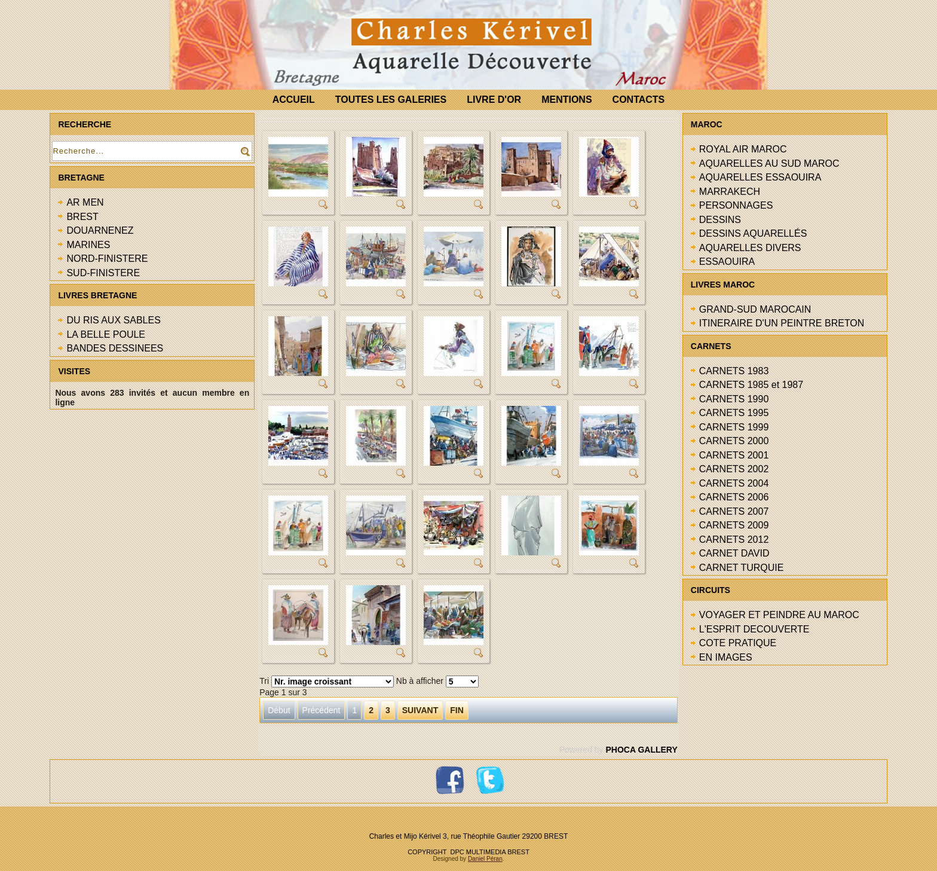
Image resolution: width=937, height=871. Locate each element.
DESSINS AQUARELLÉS (753, 233)
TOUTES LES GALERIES (390, 99)
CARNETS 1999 (734, 427)
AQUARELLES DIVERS (750, 248)
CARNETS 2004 (734, 483)
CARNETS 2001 (734, 455)
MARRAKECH (729, 192)
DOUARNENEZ (99, 230)
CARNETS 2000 (734, 441)
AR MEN (84, 202)
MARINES (88, 245)
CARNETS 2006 (734, 497)
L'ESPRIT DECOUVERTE (754, 629)
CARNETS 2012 (734, 539)
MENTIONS (566, 99)
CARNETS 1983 (734, 371)
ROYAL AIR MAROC (743, 149)
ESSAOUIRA (727, 261)
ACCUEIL (293, 99)
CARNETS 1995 (734, 413)
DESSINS (720, 220)
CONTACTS (639, 99)
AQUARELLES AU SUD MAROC (769, 163)
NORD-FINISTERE (107, 258)
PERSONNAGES (736, 205)
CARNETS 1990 (734, 399)
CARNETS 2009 (734, 525)
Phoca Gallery (641, 749)
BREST (82, 217)
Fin (457, 710)
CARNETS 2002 (734, 469)
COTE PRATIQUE (738, 643)
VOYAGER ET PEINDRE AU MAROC (779, 615)
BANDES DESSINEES (114, 348)
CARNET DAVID (734, 553)
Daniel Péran (485, 858)
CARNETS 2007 (734, 511)
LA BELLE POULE (105, 334)
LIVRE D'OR (494, 99)
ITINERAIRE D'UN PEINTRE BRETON (782, 323)
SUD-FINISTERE (103, 273)
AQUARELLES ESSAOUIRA (760, 177)
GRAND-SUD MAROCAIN (755, 309)
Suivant (420, 710)
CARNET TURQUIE (741, 568)
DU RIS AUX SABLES (113, 320)
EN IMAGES (725, 657)
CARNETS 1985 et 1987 (751, 385)
